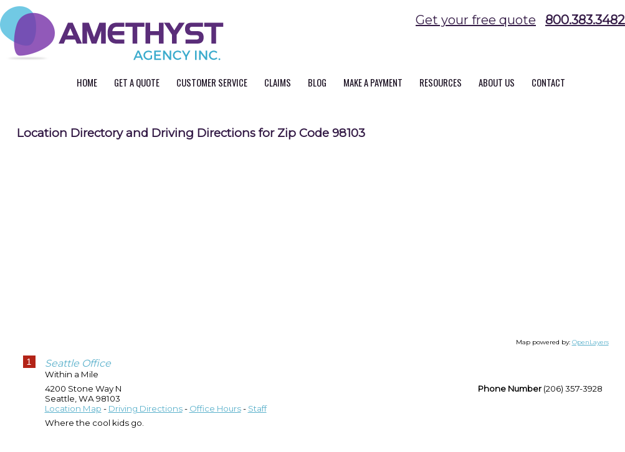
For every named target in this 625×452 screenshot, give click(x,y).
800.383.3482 (585, 19)
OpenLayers (590, 342)
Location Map (73, 408)
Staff (257, 408)
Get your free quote (476, 19)
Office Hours (215, 408)
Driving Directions (145, 408)
